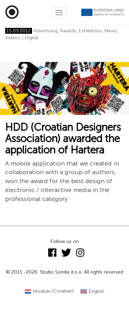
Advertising (45, 31)
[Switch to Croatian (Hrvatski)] (49, 291)
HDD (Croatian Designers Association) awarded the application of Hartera (63, 138)
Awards (68, 31)
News (111, 31)
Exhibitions (90, 31)
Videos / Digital (21, 38)
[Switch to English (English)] (92, 291)
